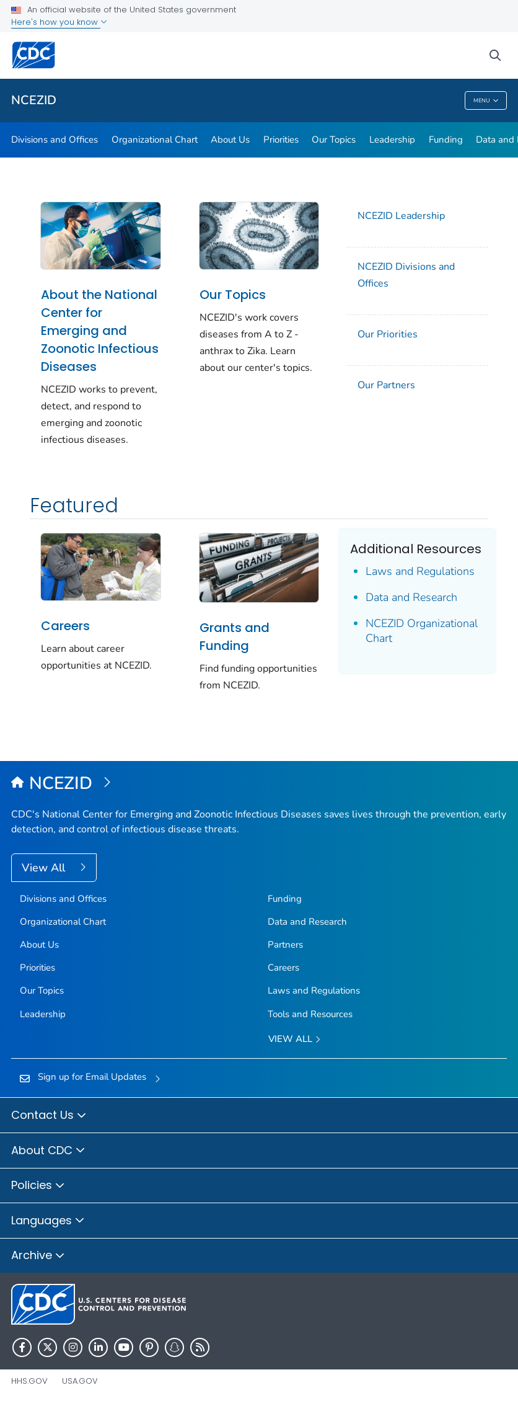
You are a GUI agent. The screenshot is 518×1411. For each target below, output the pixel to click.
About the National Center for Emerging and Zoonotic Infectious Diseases (100, 330)
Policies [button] (38, 1186)
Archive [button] (38, 1256)
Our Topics (334, 139)
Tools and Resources (310, 1014)
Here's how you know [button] (59, 22)
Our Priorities (388, 334)
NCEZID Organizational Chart (422, 631)
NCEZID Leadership (401, 216)
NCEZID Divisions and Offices (406, 275)
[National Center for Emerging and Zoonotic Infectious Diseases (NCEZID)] (259, 784)
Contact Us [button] (49, 1115)
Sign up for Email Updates (92, 1076)
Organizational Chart (155, 139)
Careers (65, 625)
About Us (230, 139)
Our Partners (386, 385)
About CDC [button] (48, 1151)
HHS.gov (29, 1381)
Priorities (281, 139)
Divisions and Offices (54, 139)
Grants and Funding (235, 636)
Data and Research (411, 597)
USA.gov (80, 1381)
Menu (486, 101)
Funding (446, 139)
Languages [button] (48, 1221)
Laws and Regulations (420, 571)
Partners (285, 944)
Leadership (392, 139)
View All (45, 867)
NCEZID (33, 100)
